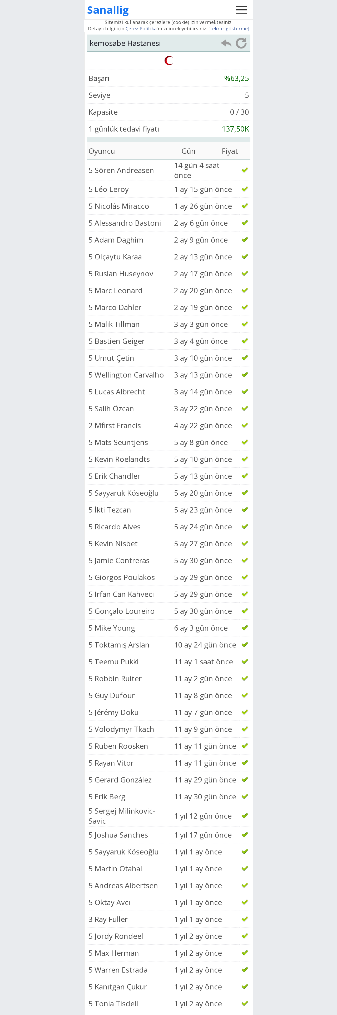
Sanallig (108, 9)
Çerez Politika (141, 28)
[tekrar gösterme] (229, 28)
